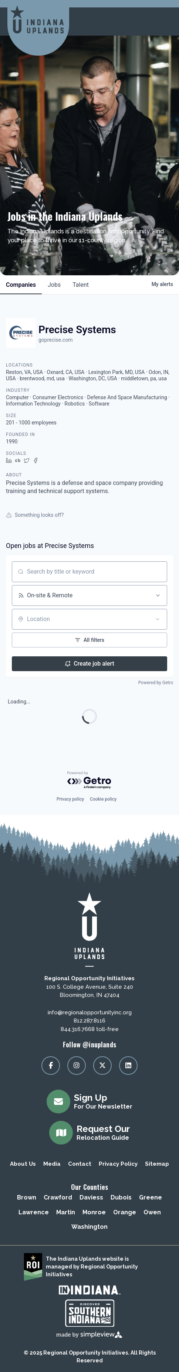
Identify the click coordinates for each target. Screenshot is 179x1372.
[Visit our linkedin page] (128, 1065)
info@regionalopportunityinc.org (90, 1012)
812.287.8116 (89, 1020)
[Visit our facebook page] (50, 1065)
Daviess (91, 1197)
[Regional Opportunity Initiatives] (37, 19)
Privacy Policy (118, 1164)
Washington (89, 1226)
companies (21, 284)
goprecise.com (55, 340)
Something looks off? (35, 515)
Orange (124, 1212)
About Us (23, 1164)
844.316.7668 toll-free (90, 1029)
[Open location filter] (157, 619)
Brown (26, 1197)
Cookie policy (103, 799)
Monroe (94, 1212)
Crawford (58, 1197)
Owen (152, 1212)
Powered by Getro (155, 682)
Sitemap (157, 1164)
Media (52, 1164)
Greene (150, 1197)
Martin (65, 1212)
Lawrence (33, 1212)
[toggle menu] (164, 21)
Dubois (121, 1197)
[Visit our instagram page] (76, 1065)
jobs (54, 284)
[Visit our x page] (102, 1065)
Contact (79, 1164)
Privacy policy (70, 799)
